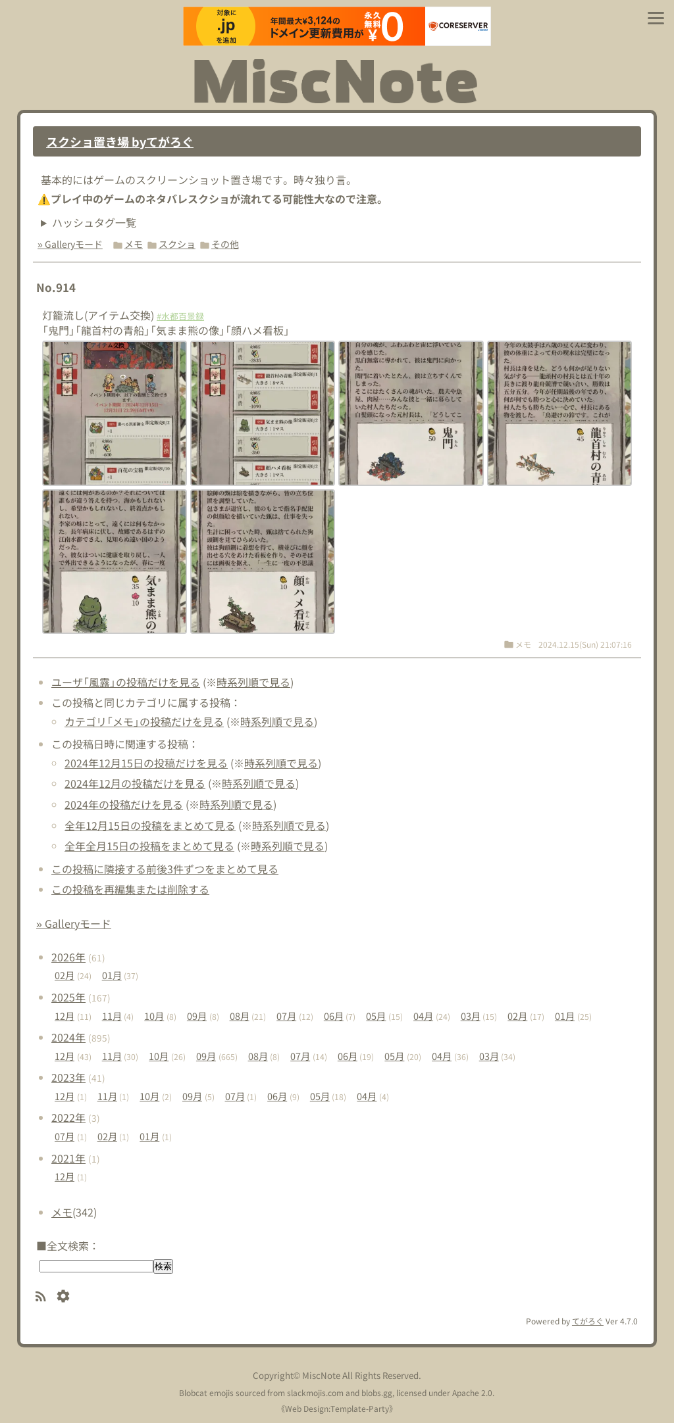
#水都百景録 (180, 316)
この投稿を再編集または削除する (130, 889)
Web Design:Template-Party (337, 1408)
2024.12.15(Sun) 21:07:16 (585, 644)
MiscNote (321, 1375)
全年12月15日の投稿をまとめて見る (150, 825)
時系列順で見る (253, 682)
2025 (68, 997)
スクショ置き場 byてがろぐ (120, 141)
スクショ (177, 244)
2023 (68, 1077)
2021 (68, 1158)
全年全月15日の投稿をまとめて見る (149, 846)
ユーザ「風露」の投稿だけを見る (125, 682)
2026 (68, 957)
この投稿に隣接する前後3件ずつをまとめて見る (164, 869)
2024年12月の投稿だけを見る (135, 783)
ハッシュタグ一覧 (94, 222)
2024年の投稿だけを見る (124, 804)
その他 (225, 244)
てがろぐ (588, 1320)
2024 (68, 1037)
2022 (68, 1117)
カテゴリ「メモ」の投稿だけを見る (144, 721)
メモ (133, 244)
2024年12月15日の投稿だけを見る (146, 763)
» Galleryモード (70, 244)
